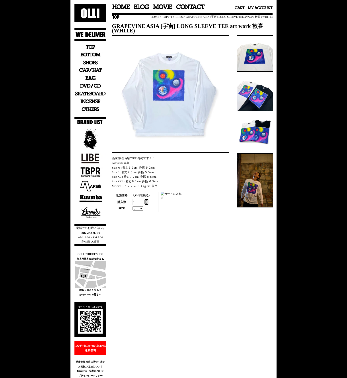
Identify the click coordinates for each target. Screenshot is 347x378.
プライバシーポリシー (90, 375)
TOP (165, 16)
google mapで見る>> (90, 294)
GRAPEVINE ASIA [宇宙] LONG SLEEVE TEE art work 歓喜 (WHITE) (229, 16)
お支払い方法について (90, 366)
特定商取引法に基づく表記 (90, 361)
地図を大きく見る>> (90, 289)
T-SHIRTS (177, 16)
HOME (155, 16)
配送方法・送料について (90, 371)
